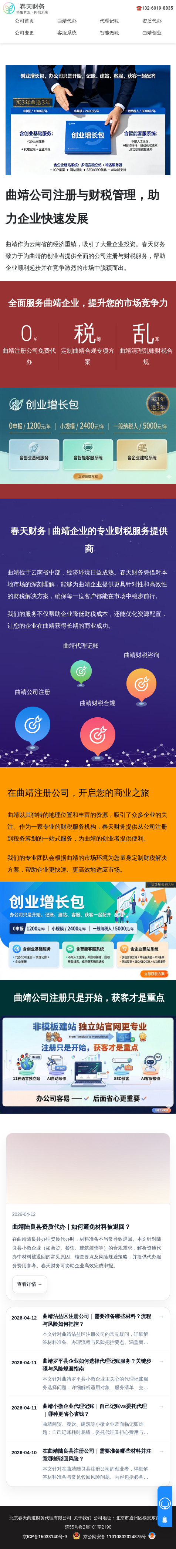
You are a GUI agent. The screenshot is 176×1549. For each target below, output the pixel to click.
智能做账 (109, 33)
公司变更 (24, 33)
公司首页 (24, 21)
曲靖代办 (67, 21)
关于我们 (82, 1517)
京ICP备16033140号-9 (45, 1536)
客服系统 (67, 33)
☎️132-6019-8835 (154, 8)
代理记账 (109, 21)
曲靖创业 (152, 33)
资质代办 (152, 21)
